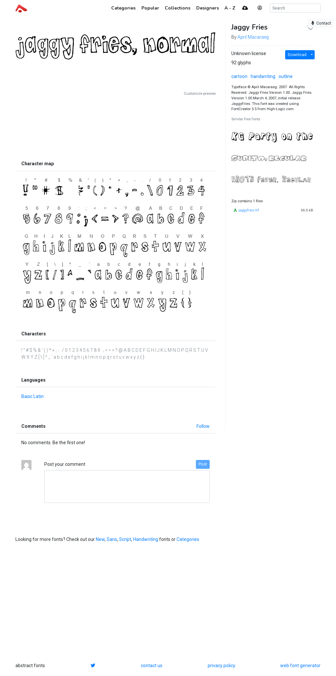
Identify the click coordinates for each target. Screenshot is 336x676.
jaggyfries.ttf (249, 210)
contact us (151, 665)
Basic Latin (32, 396)
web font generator (300, 665)
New (100, 539)
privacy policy (221, 665)
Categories (188, 539)
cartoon (239, 76)
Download (297, 54)
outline (286, 76)
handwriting (263, 76)
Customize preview (200, 93)
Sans (112, 539)
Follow (203, 426)
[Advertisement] (115, 126)
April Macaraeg (253, 37)
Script (125, 539)
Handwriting (145, 539)
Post (203, 464)
